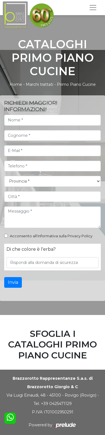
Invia (13, 282)
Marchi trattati (39, 84)
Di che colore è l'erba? (31, 249)
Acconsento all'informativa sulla (51, 236)
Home (16, 84)
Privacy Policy (79, 236)
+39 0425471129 (56, 403)
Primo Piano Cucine (76, 84)
